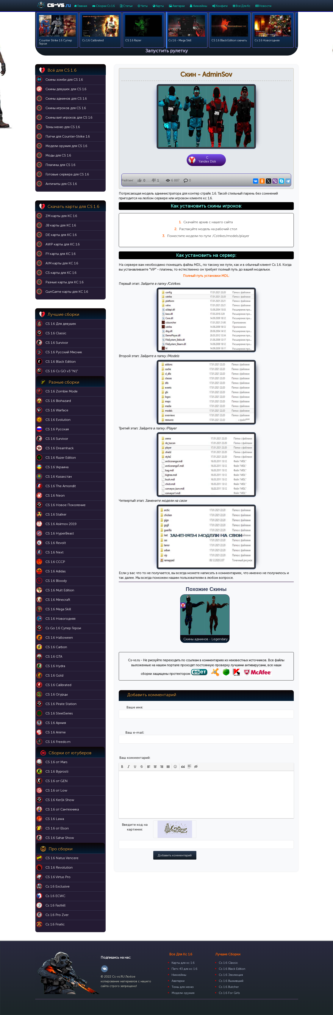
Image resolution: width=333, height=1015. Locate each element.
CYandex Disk (207, 160)
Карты (158, 6)
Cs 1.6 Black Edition (232, 969)
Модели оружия (183, 993)
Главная (80, 6)
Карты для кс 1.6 (183, 963)
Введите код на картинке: (135, 831)
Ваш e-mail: (134, 737)
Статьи (126, 6)
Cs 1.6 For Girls (229, 993)
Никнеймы (198, 6)
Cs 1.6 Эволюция (231, 975)
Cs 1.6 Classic (228, 963)
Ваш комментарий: (134, 763)
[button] (122, 771)
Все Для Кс (241, 6)
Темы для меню (183, 987)
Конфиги (220, 6)
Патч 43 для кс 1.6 (184, 969)
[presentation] (122, 771)
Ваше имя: (135, 712)
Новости (263, 6)
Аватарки (177, 6)
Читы (143, 6)
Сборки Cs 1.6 (103, 6)
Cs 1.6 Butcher (229, 987)
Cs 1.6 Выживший (231, 981)
